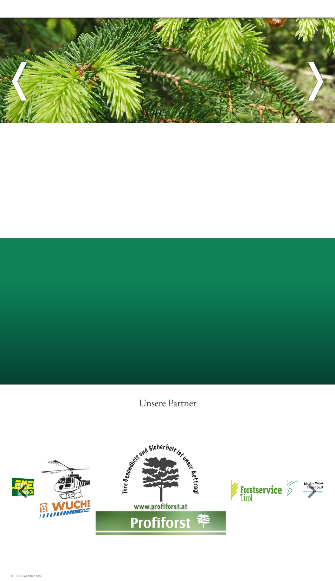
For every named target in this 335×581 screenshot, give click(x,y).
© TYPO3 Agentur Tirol (26, 576)
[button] (23, 491)
